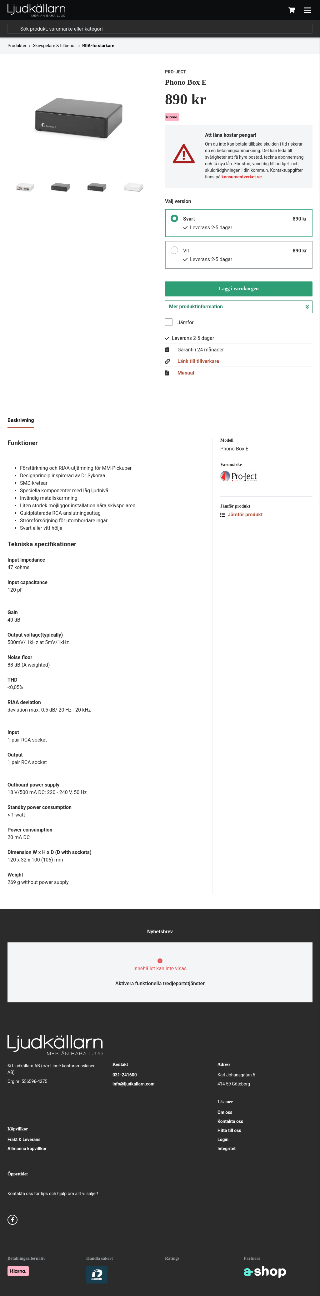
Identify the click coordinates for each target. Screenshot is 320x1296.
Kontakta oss (230, 1121)
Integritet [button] (227, 1148)
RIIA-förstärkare (98, 45)
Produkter (17, 45)
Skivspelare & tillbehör (54, 45)
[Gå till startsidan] (36, 10)
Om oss (225, 1112)
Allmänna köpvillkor (27, 1148)
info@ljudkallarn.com (133, 1083)
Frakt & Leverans (24, 1139)
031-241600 (124, 1074)
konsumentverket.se (242, 176)
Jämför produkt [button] (241, 515)
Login (223, 1139)
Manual (186, 372)
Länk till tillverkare (198, 361)
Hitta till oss (229, 1130)
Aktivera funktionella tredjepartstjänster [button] (160, 983)
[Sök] (160, 29)
